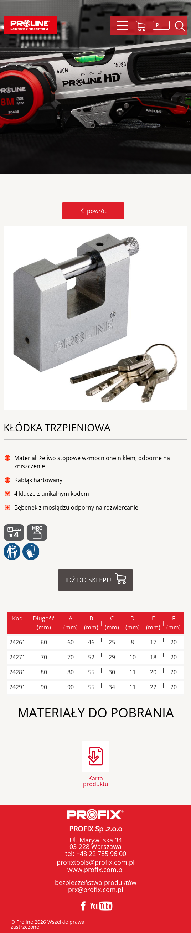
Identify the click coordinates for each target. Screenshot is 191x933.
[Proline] (30, 25)
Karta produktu (95, 780)
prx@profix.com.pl (95, 889)
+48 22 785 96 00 (100, 853)
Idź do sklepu (88, 580)
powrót (93, 211)
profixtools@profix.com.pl (96, 862)
